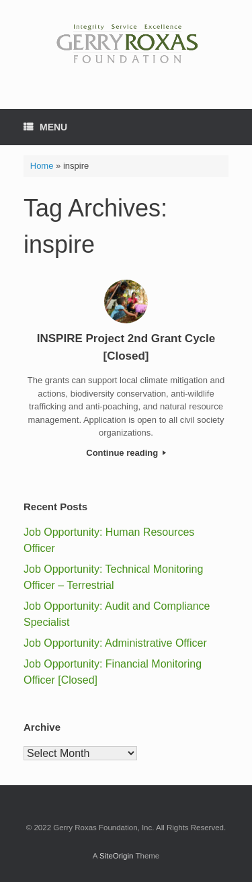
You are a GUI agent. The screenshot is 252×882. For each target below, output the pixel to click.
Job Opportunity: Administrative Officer (115, 643)
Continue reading (126, 453)
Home (42, 166)
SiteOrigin (116, 856)
